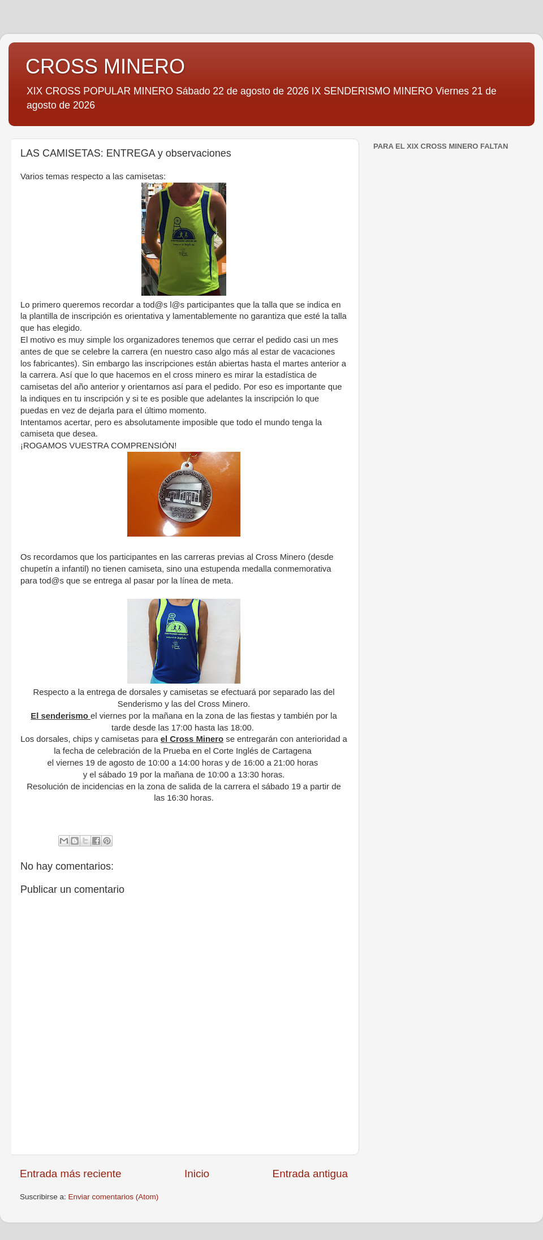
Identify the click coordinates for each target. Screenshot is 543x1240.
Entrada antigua (310, 1173)
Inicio (196, 1173)
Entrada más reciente (71, 1173)
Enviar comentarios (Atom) (113, 1197)
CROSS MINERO (105, 66)
